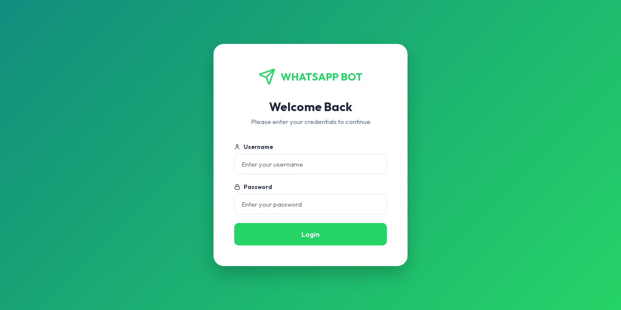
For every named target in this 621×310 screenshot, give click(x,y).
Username (253, 147)
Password (253, 187)
